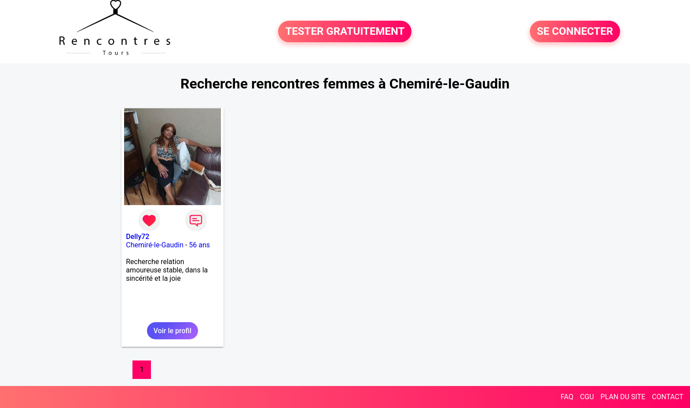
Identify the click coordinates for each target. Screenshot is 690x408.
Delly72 (137, 236)
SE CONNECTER (575, 32)
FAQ (567, 397)
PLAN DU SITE (623, 397)
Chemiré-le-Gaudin (155, 245)
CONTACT (667, 397)
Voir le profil (172, 331)
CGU (587, 397)
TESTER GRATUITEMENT (344, 32)
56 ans (199, 245)
